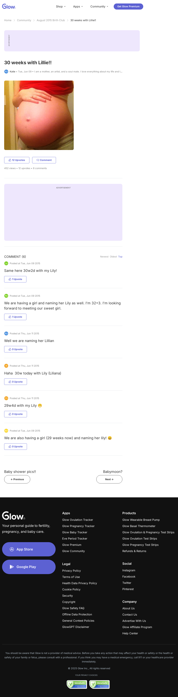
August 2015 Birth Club (51, 20)
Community (24, 20)
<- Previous (17, 479)
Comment (44, 159)
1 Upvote (15, 279)
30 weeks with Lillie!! (83, 20)
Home (7, 20)
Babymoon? (112, 471)
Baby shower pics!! (20, 471)
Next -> (109, 479)
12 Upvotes (17, 159)
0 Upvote (16, 349)
